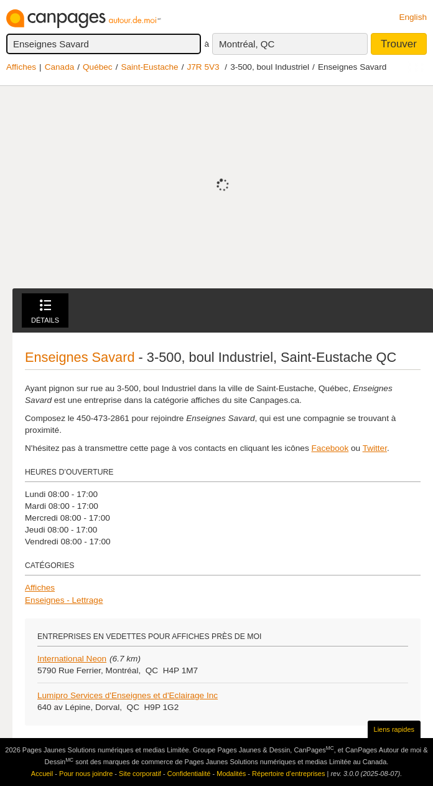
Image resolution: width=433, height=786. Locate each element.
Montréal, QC (246, 44)
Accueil (42, 773)
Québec (98, 67)
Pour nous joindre (86, 773)
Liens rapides (394, 729)
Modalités (231, 773)
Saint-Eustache (149, 67)
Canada (60, 67)
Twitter (375, 448)
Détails (45, 312)
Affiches (21, 67)
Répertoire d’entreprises (288, 773)
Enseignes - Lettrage (64, 600)
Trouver (399, 44)
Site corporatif (140, 773)
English (413, 17)
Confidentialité (189, 773)
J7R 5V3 (203, 67)
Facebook (330, 448)
